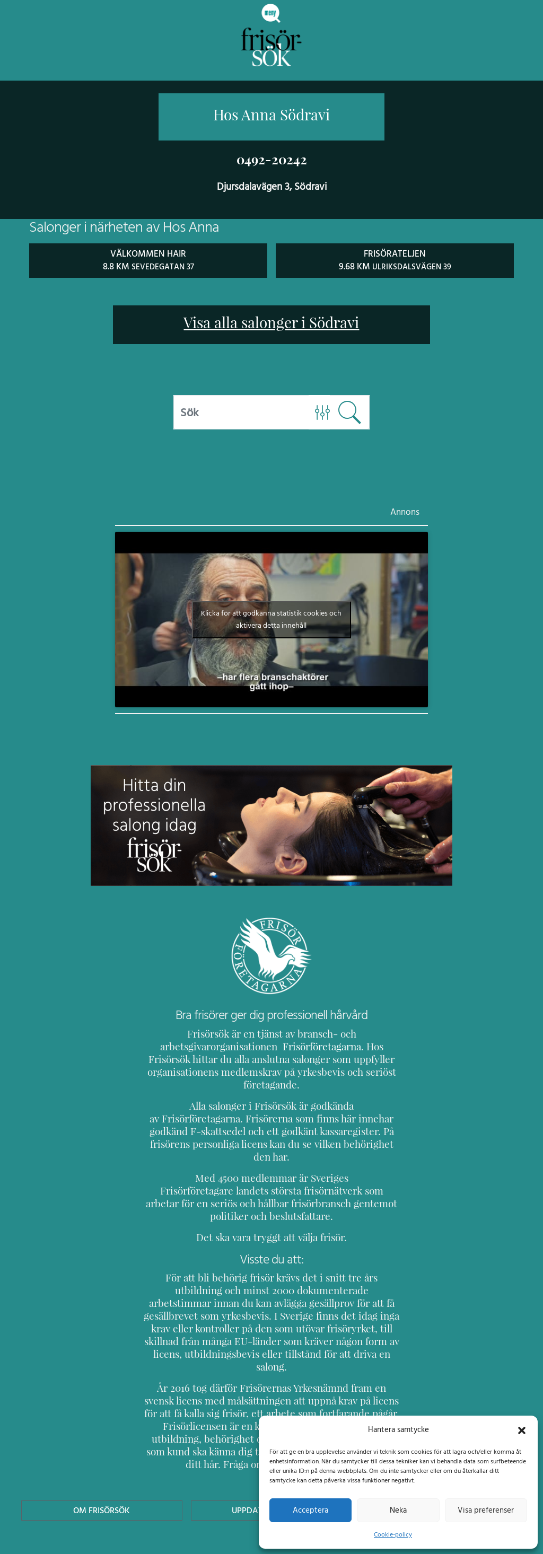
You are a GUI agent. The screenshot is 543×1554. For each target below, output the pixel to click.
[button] (521, 1429)
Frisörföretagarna (293, 1045)
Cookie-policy (392, 1534)
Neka (398, 1510)
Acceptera (310, 1510)
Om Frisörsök (102, 1446)
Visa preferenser (486, 1510)
